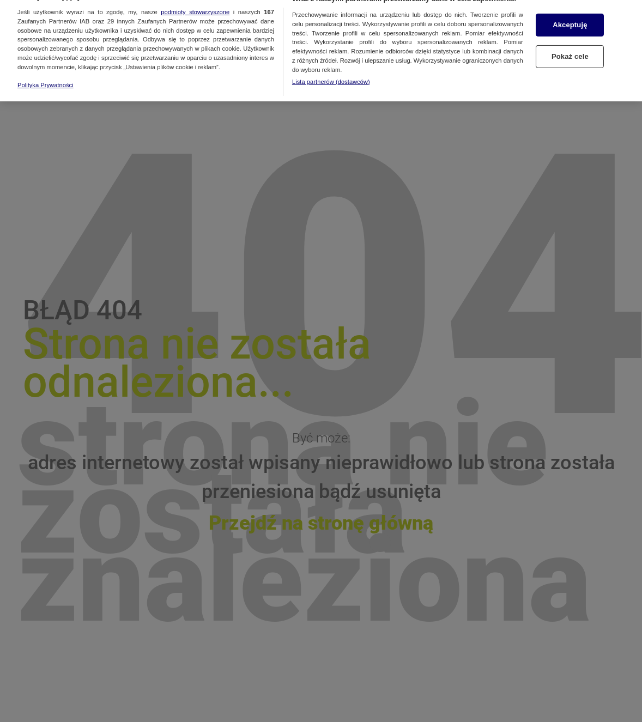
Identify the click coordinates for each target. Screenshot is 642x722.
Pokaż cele (570, 50)
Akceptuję (570, 19)
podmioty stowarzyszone (195, 5)
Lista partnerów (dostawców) (331, 75)
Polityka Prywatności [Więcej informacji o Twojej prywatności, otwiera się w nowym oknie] (45, 79)
